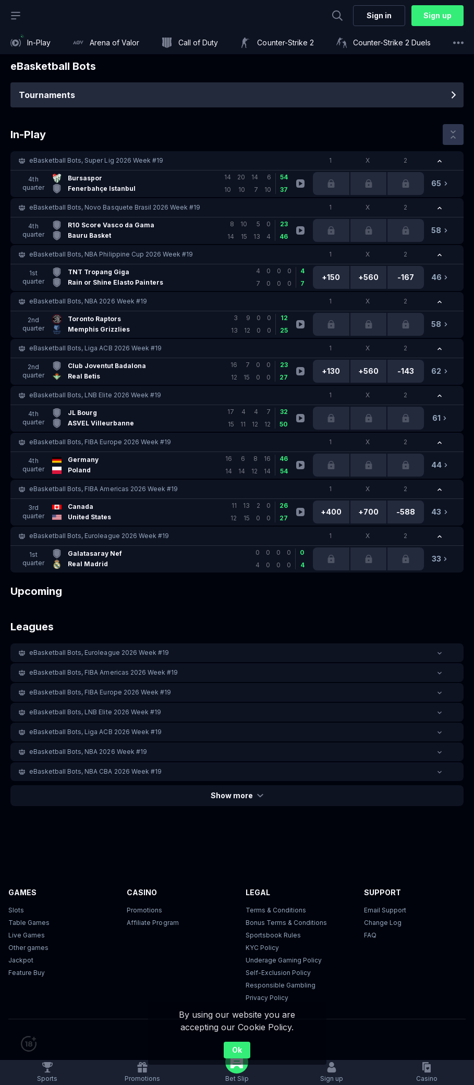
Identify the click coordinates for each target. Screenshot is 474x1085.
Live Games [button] (26, 935)
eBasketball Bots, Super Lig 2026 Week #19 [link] (96, 160)
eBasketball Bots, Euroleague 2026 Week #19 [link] (99, 536)
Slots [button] (16, 910)
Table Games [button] (29, 922)
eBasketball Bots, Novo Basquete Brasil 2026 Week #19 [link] (114, 207)
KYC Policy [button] (262, 948)
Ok (237, 1049)
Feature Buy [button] (26, 973)
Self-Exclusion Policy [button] (278, 973)
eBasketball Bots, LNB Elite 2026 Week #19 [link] (95, 395)
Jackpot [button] (20, 960)
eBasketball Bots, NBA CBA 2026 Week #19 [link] (95, 771)
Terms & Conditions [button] (276, 910)
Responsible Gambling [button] (280, 985)
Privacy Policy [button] (267, 998)
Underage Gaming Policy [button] (284, 960)
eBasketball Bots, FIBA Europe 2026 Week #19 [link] (100, 442)
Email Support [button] (385, 910)
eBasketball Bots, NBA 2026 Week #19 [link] (88, 301)
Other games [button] (28, 948)
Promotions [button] (144, 910)
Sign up (437, 15)
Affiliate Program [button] (152, 922)
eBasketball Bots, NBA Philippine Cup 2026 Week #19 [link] (111, 254)
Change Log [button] (383, 922)
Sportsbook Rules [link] (273, 935)
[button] (237, 160)
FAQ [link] (370, 935)
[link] (30, 42)
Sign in (379, 15)
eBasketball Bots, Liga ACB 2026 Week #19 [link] (95, 348)
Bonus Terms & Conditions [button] (286, 922)
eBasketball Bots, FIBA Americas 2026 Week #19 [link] (103, 489)
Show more (237, 795)
